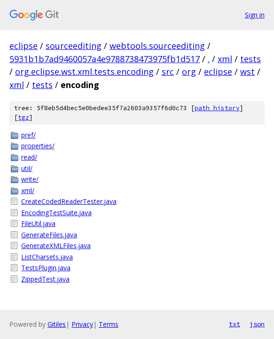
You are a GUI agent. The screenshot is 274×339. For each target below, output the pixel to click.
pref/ (28, 134)
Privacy (82, 324)
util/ (26, 168)
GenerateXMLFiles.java (56, 245)
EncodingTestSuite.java (56, 212)
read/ (29, 157)
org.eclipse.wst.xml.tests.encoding (84, 71)
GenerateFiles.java (49, 234)
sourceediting (74, 45)
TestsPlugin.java (45, 267)
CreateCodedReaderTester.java (69, 201)
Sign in (255, 14)
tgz (23, 117)
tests (250, 59)
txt (234, 324)
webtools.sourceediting (157, 45)
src (168, 71)
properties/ (38, 145)
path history (217, 108)
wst (247, 71)
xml (225, 59)
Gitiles (56, 324)
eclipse (23, 45)
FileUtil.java (38, 223)
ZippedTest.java (45, 278)
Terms (108, 324)
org (189, 71)
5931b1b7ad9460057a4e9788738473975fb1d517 (104, 59)
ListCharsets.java (47, 256)
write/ (30, 179)
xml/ (27, 190)
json (257, 324)
